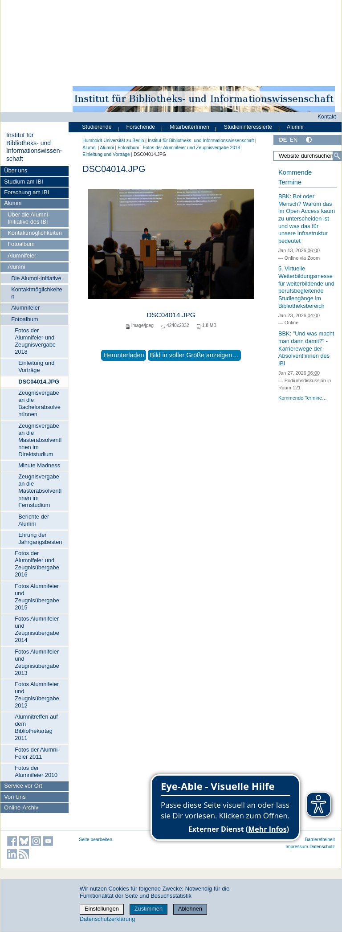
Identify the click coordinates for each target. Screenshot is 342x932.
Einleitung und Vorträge (36, 366)
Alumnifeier (22, 255)
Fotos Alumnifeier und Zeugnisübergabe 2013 (37, 662)
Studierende (96, 127)
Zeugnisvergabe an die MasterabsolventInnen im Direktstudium (39, 440)
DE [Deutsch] (283, 139)
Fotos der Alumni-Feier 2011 (37, 753)
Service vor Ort (23, 785)
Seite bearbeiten (95, 839)
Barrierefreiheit (320, 839)
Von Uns (14, 796)
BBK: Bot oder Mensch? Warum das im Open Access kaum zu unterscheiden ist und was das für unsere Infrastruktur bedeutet (306, 218)
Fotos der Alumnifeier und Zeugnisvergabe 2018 (35, 341)
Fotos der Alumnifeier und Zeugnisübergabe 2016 (37, 564)
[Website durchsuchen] (307, 156)
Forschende (140, 127)
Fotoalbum (21, 244)
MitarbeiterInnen (189, 127)
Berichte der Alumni (33, 520)
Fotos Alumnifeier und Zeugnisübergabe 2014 (37, 629)
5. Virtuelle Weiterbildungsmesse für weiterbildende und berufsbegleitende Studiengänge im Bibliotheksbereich (306, 287)
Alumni (12, 203)
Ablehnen (190, 908)
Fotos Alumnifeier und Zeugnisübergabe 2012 (37, 695)
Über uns (15, 170)
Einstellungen (102, 908)
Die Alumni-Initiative (36, 278)
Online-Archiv (21, 807)
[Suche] (337, 156)
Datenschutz (322, 846)
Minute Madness (39, 465)
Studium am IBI (23, 181)
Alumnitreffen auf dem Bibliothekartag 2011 (36, 727)
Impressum (296, 846)
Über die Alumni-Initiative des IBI (29, 218)
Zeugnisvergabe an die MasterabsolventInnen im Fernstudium (39, 490)
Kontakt (327, 117)
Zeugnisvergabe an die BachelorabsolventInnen (39, 403)
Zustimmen (148, 908)
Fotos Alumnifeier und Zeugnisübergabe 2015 (37, 597)
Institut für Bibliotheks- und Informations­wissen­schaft (34, 146)
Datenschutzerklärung (107, 919)
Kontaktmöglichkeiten (35, 232)
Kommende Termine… (302, 398)
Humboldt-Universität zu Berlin (113, 140)
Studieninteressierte (248, 127)
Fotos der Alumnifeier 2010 (36, 771)
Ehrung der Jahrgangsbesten (40, 538)
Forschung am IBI (26, 192)
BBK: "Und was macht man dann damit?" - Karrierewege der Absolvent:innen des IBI (306, 348)
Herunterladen (123, 355)
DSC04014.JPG (38, 381)
